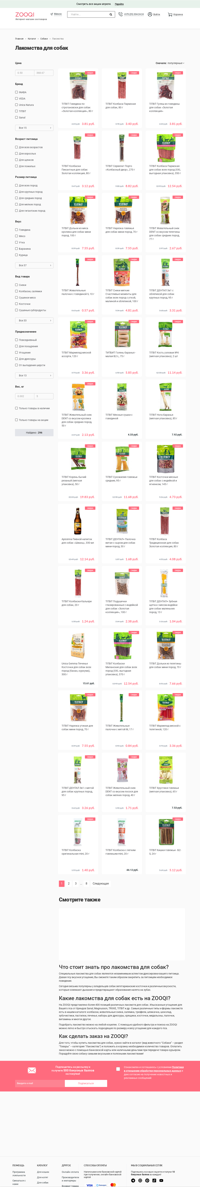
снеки (22, 284)
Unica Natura (26, 104)
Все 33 (35, 320)
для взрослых (27, 153)
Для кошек (43, 1172)
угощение (25, 352)
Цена (18, 63)
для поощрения (28, 346)
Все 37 (35, 265)
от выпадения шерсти (32, 365)
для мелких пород (30, 204)
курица (23, 255)
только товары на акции (33, 420)
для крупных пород (30, 191)
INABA (22, 92)
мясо (22, 236)
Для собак (42, 1182)
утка (22, 242)
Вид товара (22, 276)
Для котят (42, 1177)
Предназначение (25, 331)
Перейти (119, 4)
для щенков (26, 159)
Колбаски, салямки (30, 291)
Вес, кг (19, 386)
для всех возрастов (31, 147)
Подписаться (86, 1083)
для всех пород (28, 185)
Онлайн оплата (70, 1172)
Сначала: (161, 63)
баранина (25, 248)
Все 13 (35, 375)
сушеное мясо (27, 297)
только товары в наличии (34, 408)
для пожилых (27, 166)
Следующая (101, 883)
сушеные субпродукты (32, 310)
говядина (24, 229)
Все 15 (35, 127)
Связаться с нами (19, 1182)
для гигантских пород (32, 210)
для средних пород (30, 197)
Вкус (18, 221)
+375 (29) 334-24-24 (133, 14)
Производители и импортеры (70, 1179)
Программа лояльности (19, 1174)
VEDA (22, 98)
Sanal (22, 117)
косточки (24, 303)
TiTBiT (22, 111)
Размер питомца (26, 177)
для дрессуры (27, 358)
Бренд (19, 83)
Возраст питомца (26, 138)
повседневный (28, 340)
